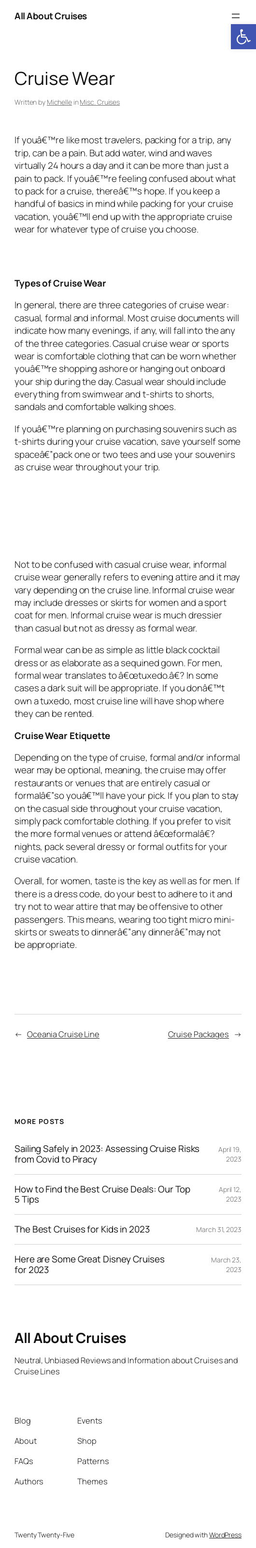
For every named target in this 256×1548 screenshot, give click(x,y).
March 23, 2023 (226, 1264)
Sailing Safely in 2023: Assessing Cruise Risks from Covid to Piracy (106, 1154)
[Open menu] (236, 16)
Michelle (59, 102)
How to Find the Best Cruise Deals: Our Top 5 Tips (102, 1194)
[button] (243, 36)
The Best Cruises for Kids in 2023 (82, 1229)
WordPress (225, 1534)
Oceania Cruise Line (63, 1034)
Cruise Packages (198, 1034)
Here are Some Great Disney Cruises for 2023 (89, 1264)
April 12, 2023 (230, 1194)
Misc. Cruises (100, 102)
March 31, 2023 (219, 1229)
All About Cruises (50, 16)
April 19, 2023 (230, 1154)
